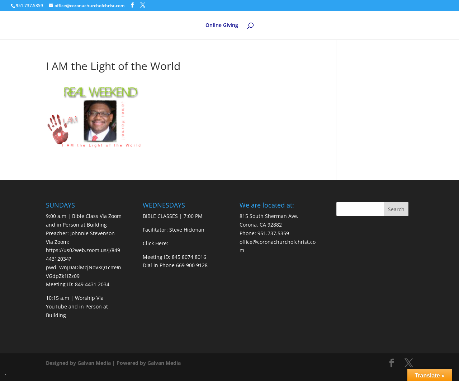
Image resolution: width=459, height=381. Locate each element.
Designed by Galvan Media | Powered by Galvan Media (113, 362)
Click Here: (155, 243)
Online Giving (221, 25)
